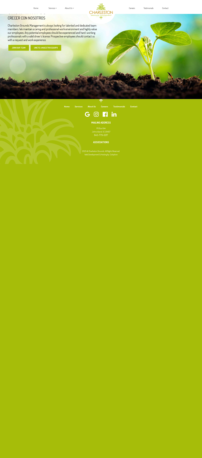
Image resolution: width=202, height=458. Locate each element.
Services (53, 8)
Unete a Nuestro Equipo (46, 47)
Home (35, 8)
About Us (69, 8)
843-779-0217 (101, 135)
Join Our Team (19, 47)
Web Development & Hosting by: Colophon (101, 154)
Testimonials (148, 8)
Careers (132, 8)
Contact (165, 8)
